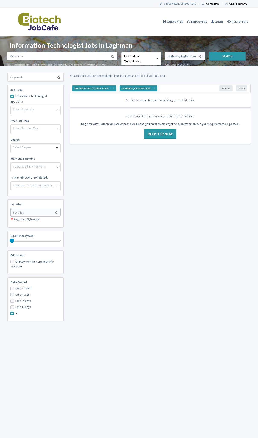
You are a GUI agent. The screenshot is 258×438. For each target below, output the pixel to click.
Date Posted (18, 282)
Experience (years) (22, 236)
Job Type (16, 90)
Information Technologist (31, 96)
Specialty (16, 101)
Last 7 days (22, 294)
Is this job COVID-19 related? (29, 177)
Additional (17, 255)
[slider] (12, 241)
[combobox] (141, 58)
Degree (15, 140)
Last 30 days (23, 307)
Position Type (19, 121)
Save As (226, 88)
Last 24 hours (23, 288)
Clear (241, 88)
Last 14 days (23, 301)
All (16, 313)
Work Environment (22, 158)
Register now (160, 134)
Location (16, 204)
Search (227, 56)
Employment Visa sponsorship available (32, 264)
